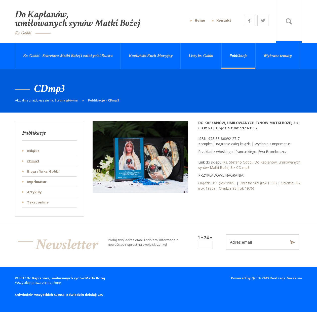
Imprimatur (37, 181)
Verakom (294, 278)
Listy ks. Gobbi (201, 56)
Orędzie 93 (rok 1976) (236, 188)
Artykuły (34, 192)
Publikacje (238, 56)
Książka (33, 150)
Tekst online (38, 202)
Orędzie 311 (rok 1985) (216, 183)
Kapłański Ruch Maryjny (151, 56)
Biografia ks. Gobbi (43, 171)
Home (200, 20)
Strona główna (66, 100)
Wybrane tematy (277, 56)
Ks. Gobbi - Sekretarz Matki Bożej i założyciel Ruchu (68, 56)
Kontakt (223, 20)
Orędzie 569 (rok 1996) (258, 183)
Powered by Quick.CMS (250, 278)
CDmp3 (113, 100)
